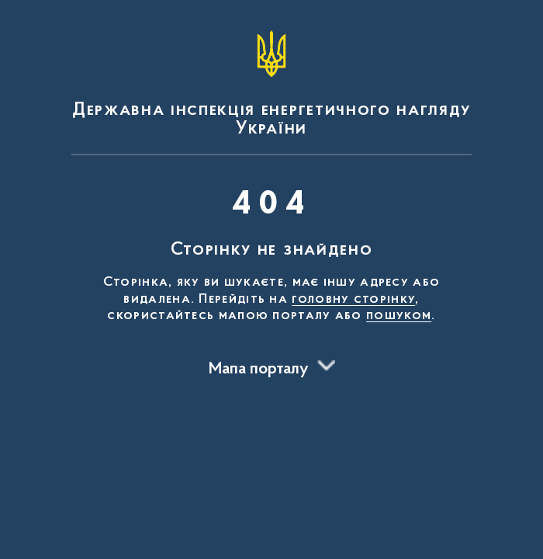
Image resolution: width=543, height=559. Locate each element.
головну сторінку (353, 300)
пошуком (398, 316)
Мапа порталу (259, 369)
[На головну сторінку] (271, 80)
